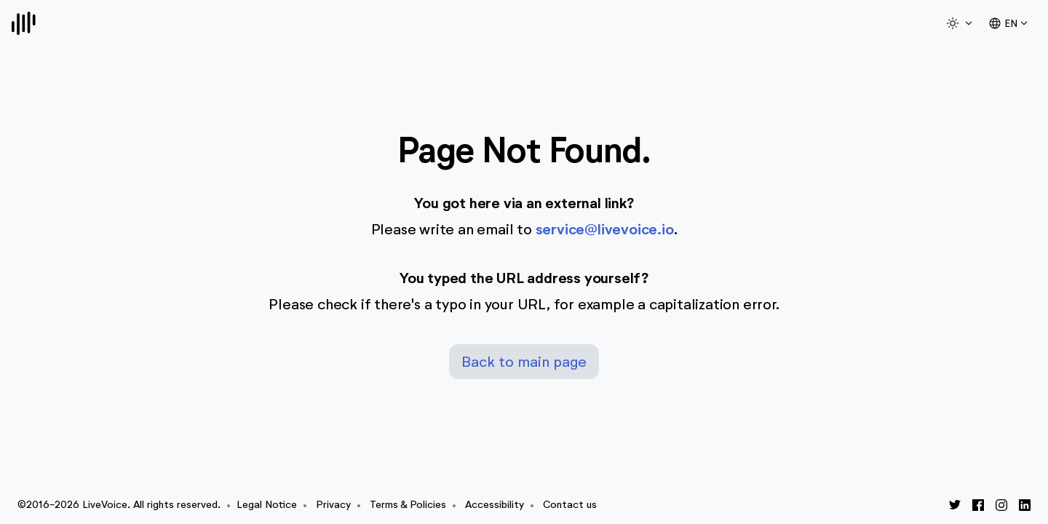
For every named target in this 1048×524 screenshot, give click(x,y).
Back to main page (524, 361)
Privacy (333, 505)
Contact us (570, 505)
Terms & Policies (408, 505)
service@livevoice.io (605, 230)
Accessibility (494, 505)
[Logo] (24, 23)
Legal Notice (267, 505)
